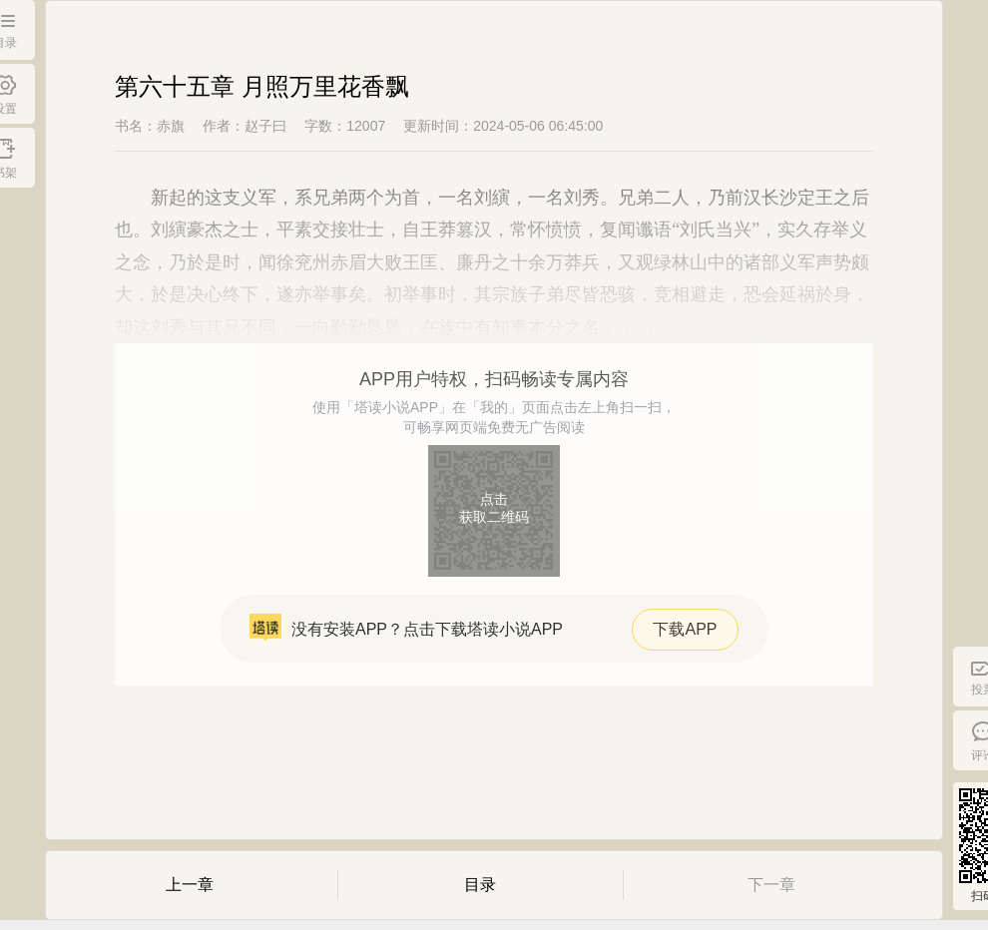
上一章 (190, 884)
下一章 (771, 884)
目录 (480, 884)
